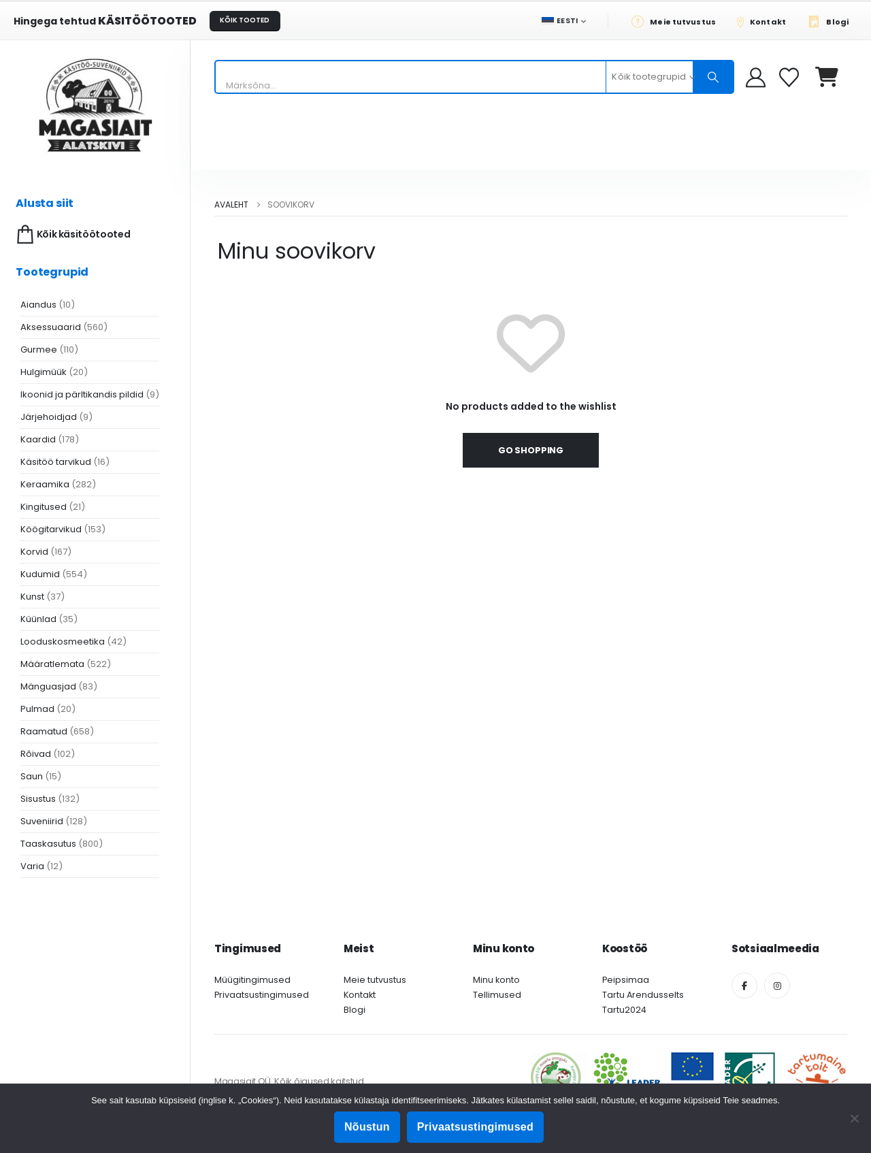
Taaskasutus (48, 843)
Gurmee (38, 349)
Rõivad (35, 753)
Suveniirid (41, 821)
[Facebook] (744, 985)
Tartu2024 (624, 1010)
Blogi (354, 1010)
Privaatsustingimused (261, 995)
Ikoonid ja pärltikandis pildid (82, 394)
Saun (31, 776)
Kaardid (38, 439)
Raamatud (43, 731)
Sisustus (38, 798)
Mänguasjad (48, 686)
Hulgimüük (43, 372)
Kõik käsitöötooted (72, 234)
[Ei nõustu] (854, 1118)
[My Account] (756, 77)
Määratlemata (52, 663)
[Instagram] (777, 985)
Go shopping (530, 450)
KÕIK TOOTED (244, 20)
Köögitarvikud (51, 529)
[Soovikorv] (790, 77)
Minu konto (496, 980)
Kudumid (40, 574)
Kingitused (43, 506)
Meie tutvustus (375, 980)
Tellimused (497, 995)
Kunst (32, 596)
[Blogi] (831, 21)
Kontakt (360, 995)
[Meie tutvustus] (677, 21)
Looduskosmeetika (62, 641)
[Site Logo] (95, 105)
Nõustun (367, 1127)
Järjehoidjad (48, 416)
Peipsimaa (625, 980)
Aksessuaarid (50, 327)
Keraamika (44, 484)
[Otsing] (713, 77)
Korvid (34, 551)
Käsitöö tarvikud (55, 461)
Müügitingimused (252, 980)
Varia (32, 866)
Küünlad (38, 619)
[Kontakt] (765, 21)
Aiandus (38, 304)
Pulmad (37, 708)
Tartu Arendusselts (643, 995)
